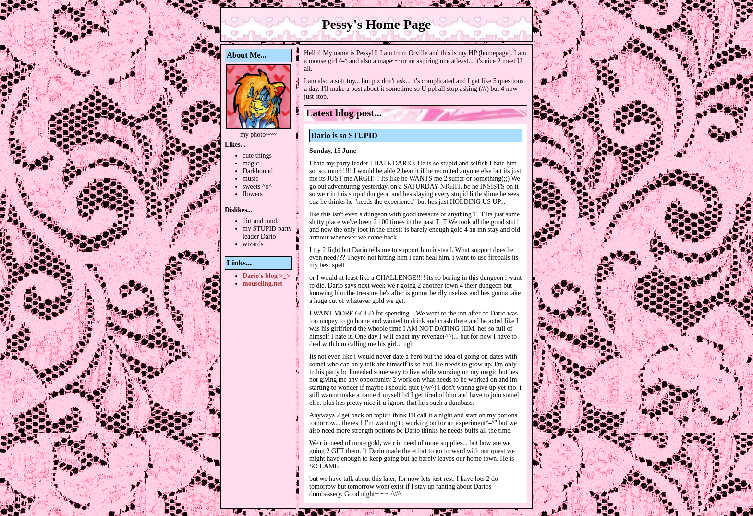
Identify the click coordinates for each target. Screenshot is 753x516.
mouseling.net (262, 283)
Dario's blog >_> (266, 275)
